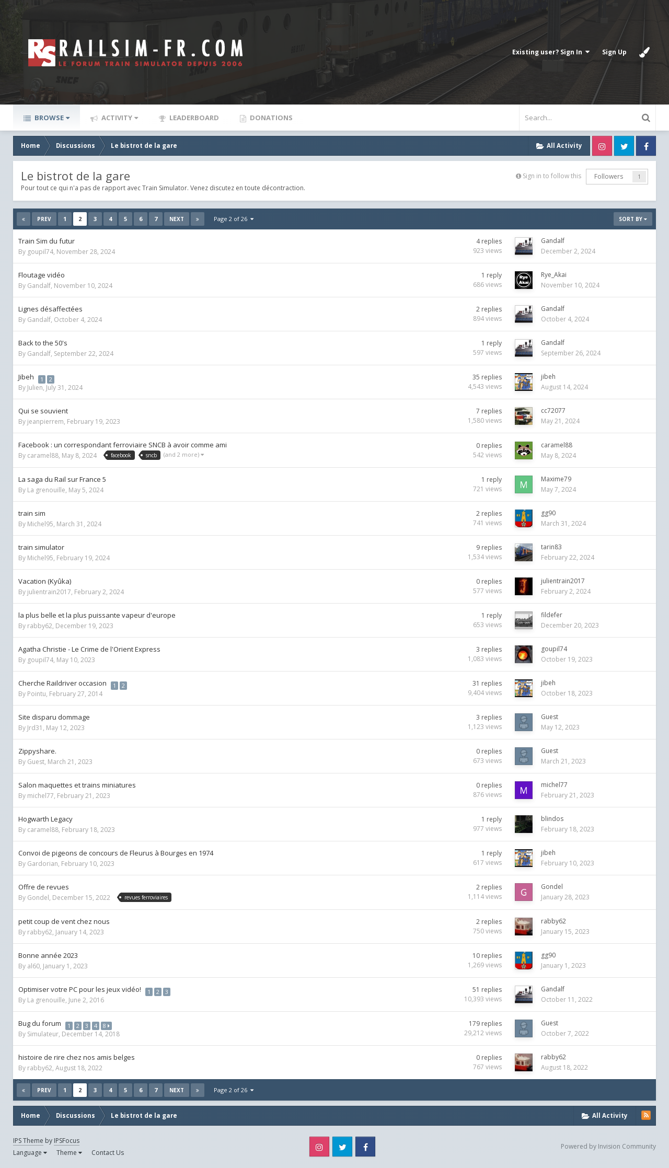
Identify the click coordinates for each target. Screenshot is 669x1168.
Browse (51, 117)
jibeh (548, 376)
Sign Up (614, 52)
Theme (69, 1152)
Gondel (38, 897)
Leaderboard (193, 117)
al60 (33, 966)
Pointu (36, 693)
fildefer (551, 614)
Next (176, 219)
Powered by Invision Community (608, 1146)
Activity (119, 117)
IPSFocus (66, 1140)
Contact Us (107, 1152)
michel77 (40, 795)
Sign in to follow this (552, 175)
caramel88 (43, 455)
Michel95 (40, 523)
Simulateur (43, 1034)
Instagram (602, 146)
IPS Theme (28, 1140)
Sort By (633, 219)
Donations (270, 117)
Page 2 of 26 (233, 219)
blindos (552, 818)
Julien (35, 387)
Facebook (646, 146)
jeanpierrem (45, 421)
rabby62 (39, 625)
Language (30, 1152)
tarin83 (551, 546)
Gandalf (552, 240)
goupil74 (40, 251)
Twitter (624, 146)
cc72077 (553, 410)
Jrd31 (35, 727)
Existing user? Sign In (551, 52)
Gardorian (42, 863)
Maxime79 (556, 479)
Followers (608, 176)
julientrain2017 (49, 591)
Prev (44, 219)
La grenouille (46, 489)
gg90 (548, 512)
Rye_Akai (554, 274)
